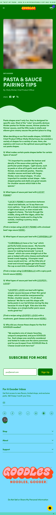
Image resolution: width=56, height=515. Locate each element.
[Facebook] (12, 413)
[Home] (28, 8)
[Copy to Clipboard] (17, 96)
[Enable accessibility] (5, 419)
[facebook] (10, 97)
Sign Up (45, 372)
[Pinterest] (20, 413)
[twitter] (13, 97)
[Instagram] (4, 413)
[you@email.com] (20, 372)
